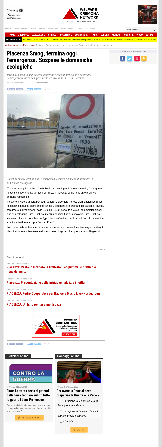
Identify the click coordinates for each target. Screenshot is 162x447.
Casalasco (38, 34)
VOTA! (79, 429)
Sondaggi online (68, 356)
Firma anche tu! (29, 417)
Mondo (116, 34)
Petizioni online (17, 356)
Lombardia (81, 34)
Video (139, 34)
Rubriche (128, 34)
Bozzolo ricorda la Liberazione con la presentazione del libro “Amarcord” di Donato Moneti (96, 39)
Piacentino (65, 34)
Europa (104, 34)
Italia (94, 34)
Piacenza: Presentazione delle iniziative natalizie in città (46, 283)
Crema (52, 34)
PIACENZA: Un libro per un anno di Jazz (34, 304)
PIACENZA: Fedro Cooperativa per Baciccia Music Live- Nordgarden (53, 293)
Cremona (23, 34)
